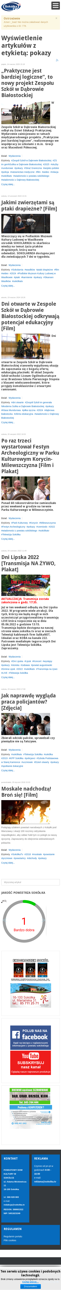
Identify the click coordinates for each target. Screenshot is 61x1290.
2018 (28, 854)
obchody (32, 858)
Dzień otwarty (42, 762)
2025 (46, 164)
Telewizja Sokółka (11, 534)
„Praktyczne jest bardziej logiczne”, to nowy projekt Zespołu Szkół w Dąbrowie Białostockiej (27, 83)
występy (48, 661)
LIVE (4, 673)
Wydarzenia (15, 156)
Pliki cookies (10, 1240)
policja (5, 172)
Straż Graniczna (33, 168)
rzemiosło (42, 526)
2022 (52, 526)
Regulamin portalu (13, 1236)
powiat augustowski (42, 665)
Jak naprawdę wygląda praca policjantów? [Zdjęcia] (28, 702)
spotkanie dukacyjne (12, 766)
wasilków (30, 269)
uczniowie (28, 762)
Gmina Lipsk (8, 669)
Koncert (37, 661)
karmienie (27, 277)
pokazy (19, 168)
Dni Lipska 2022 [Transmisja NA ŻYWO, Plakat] (28, 563)
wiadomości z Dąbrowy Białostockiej (20, 179)
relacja (55, 172)
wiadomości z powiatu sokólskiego (31, 176)
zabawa (26, 665)
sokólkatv (7, 176)
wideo (46, 172)
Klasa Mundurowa (11, 410)
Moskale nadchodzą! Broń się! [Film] (26, 792)
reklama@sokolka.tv (45, 1181)
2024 (13, 273)
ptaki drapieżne (45, 269)
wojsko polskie (51, 168)
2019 (4, 758)
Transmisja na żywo (47, 669)
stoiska (15, 665)
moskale (37, 854)
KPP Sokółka (16, 758)
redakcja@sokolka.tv (14, 1205)
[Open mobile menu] (55, 6)
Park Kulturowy (20, 523)
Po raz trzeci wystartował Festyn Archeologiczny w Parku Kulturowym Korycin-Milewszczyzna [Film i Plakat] (30, 456)
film (39, 172)
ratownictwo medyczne (23, 172)
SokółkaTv (18, 854)
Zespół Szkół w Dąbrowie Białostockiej (32, 160)
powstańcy (20, 858)
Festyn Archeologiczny (13, 526)
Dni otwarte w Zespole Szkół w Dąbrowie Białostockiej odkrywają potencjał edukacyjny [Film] (30, 316)
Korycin (34, 523)
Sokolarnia (18, 269)
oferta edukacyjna (24, 414)
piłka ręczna (29, 410)
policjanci (30, 758)
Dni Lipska (18, 661)
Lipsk (28, 661)
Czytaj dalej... (8, 184)
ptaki (17, 277)
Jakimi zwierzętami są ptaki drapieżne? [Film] (29, 206)
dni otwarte (18, 402)
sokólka (49, 754)
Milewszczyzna (48, 523)
